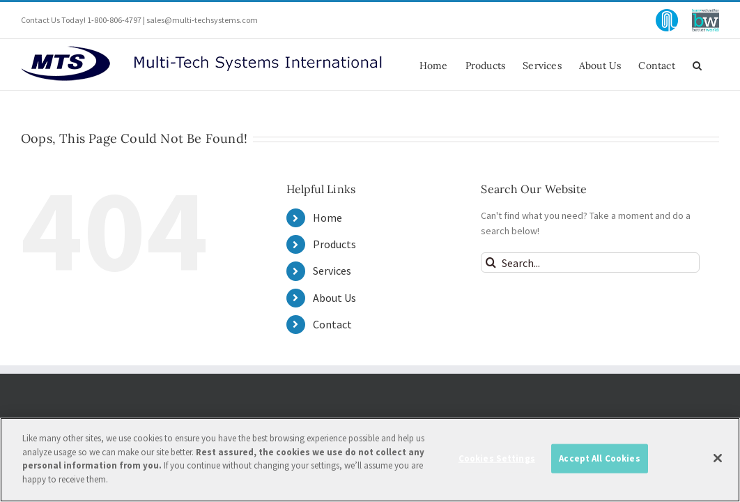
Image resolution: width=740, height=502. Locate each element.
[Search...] (590, 262)
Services (332, 270)
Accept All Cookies (599, 465)
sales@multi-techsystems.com (202, 20)
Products (334, 244)
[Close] (717, 465)
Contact (332, 324)
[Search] (491, 262)
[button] (714, 64)
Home (327, 218)
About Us (334, 298)
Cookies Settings (496, 465)
